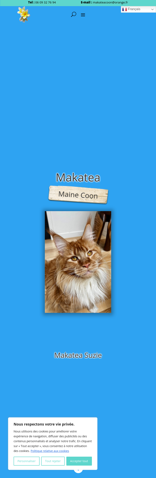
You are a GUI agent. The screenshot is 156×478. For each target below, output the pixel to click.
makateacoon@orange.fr (110, 2)
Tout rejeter (53, 461)
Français (131, 9)
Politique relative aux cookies (50, 451)
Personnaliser (26, 461)
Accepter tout (79, 461)
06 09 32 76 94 (45, 2)
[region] (52, 443)
